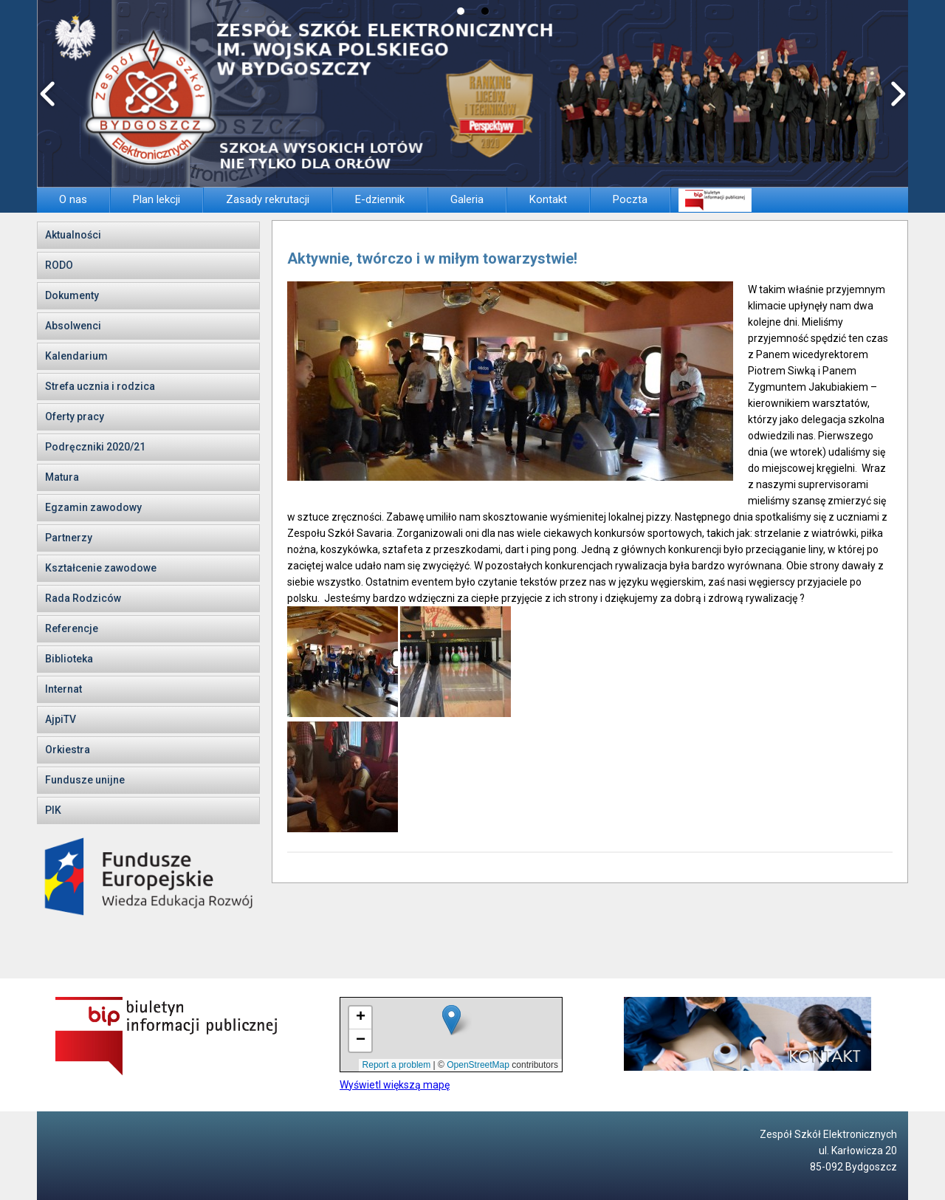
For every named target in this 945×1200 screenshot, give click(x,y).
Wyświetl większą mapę (395, 1085)
